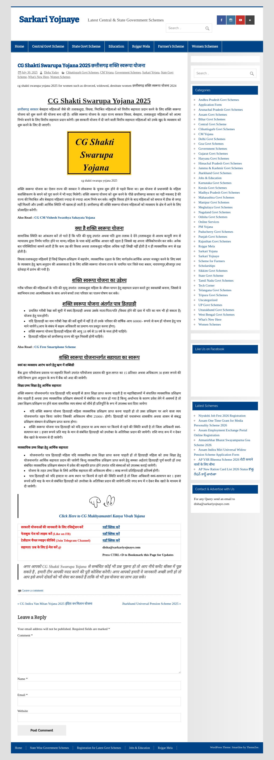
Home (19, 46)
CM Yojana (106, 72)
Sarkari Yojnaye (49, 19)
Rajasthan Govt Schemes (214, 241)
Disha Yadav (51, 72)
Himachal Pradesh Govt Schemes (220, 163)
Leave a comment (32, 590)
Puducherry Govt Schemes (215, 231)
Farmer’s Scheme (171, 46)
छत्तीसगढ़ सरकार (28, 109)
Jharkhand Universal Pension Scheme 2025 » (151, 603)
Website (23, 710)
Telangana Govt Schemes (214, 290)
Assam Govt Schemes (212, 114)
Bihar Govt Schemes (211, 119)
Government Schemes (128, 72)
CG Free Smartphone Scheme (55, 347)
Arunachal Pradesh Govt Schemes (220, 109)
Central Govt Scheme (48, 46)
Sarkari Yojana (151, 72)
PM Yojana (205, 226)
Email (23, 694)
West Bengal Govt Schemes (216, 314)
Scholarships (206, 265)
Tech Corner (206, 285)
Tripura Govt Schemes (213, 295)
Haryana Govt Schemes (213, 158)
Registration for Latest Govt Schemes (99, 748)
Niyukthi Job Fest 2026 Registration (222, 415)
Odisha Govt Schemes (212, 217)
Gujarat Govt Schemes (213, 153)
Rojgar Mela (141, 46)
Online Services (208, 222)
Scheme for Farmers (211, 261)
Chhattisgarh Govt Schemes (82, 72)
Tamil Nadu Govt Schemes (216, 280)
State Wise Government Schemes (49, 748)
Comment (25, 635)
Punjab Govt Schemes (212, 236)
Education (116, 46)
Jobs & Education (210, 178)
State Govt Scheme (86, 46)
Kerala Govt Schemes (212, 188)
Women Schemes (205, 46)
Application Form (210, 104)
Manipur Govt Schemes (213, 202)
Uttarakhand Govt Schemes (216, 310)
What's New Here (38, 77)
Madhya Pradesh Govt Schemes (219, 192)
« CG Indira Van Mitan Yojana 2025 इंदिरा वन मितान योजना (55, 603)
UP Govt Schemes (210, 305)
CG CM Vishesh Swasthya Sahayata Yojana (65, 217)
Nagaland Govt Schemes (214, 212)
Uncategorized (207, 300)
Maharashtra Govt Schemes (216, 197)
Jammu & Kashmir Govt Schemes (220, 168)
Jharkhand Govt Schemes (214, 173)
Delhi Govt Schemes (211, 139)
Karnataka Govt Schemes (214, 183)
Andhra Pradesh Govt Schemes (218, 100)
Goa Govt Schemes (210, 143)
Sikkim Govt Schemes (213, 270)
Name (23, 678)
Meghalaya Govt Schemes (215, 207)
